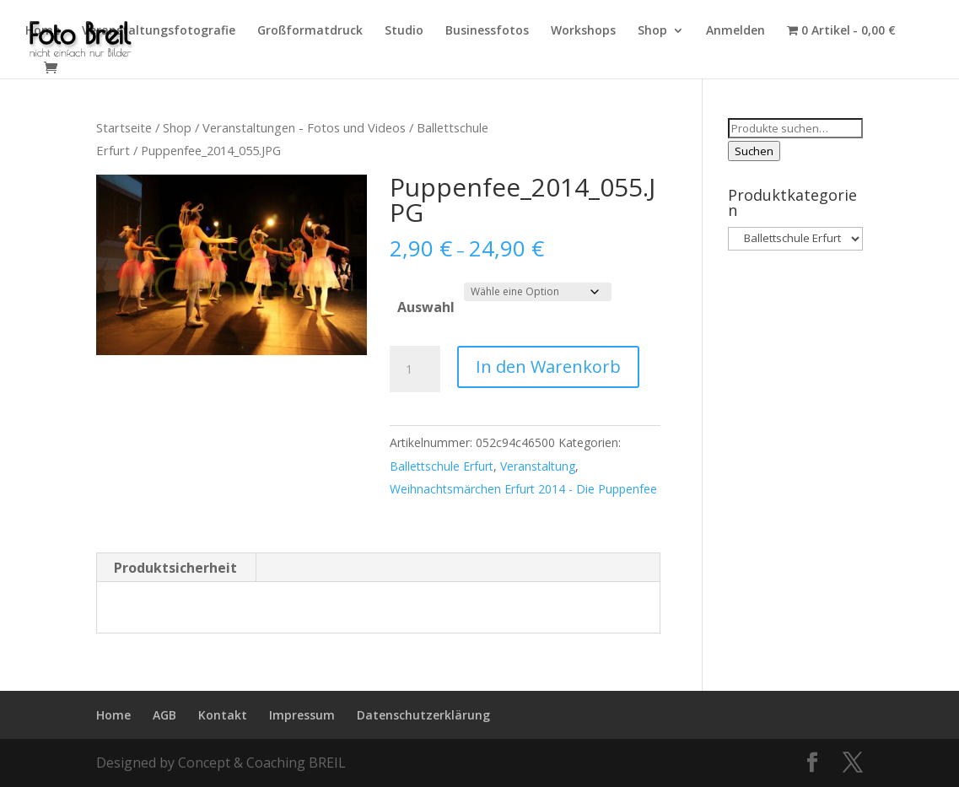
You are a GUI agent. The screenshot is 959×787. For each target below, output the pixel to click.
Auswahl (426, 307)
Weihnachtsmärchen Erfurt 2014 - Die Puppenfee (523, 489)
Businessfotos (487, 31)
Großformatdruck (310, 31)
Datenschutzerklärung (423, 715)
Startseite (124, 127)
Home (42, 31)
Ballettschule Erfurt (441, 466)
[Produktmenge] (415, 369)
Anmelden (735, 31)
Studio (404, 31)
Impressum (302, 715)
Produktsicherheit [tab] (175, 567)
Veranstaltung (537, 466)
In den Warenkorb (548, 366)
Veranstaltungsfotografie (158, 31)
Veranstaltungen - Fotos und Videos (304, 127)
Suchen (754, 151)
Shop (652, 31)
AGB (164, 715)
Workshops (583, 31)
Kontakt (222, 715)
